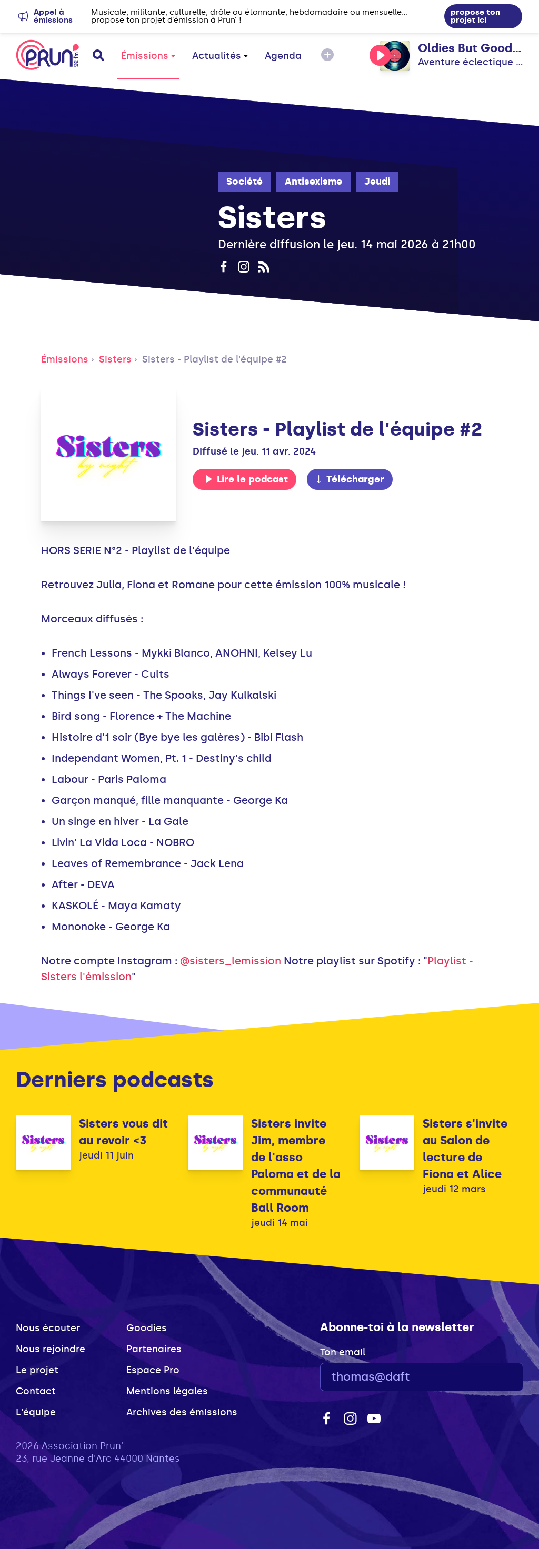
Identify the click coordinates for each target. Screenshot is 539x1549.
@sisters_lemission (230, 960)
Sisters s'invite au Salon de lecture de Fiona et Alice (465, 1149)
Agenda (283, 56)
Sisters (115, 359)
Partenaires (154, 1349)
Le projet (37, 1370)
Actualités (220, 56)
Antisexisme (313, 181)
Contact (36, 1391)
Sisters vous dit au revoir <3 (123, 1132)
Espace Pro (152, 1370)
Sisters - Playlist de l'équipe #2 (214, 359)
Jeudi (377, 181)
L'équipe (36, 1412)
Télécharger (349, 479)
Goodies (146, 1328)
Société (244, 181)
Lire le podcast (246, 479)
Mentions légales (167, 1391)
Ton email (342, 1352)
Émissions (148, 56)
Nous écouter (48, 1328)
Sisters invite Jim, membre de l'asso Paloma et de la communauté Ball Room (296, 1166)
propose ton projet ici (475, 16)
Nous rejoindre (50, 1349)
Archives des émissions (181, 1412)
